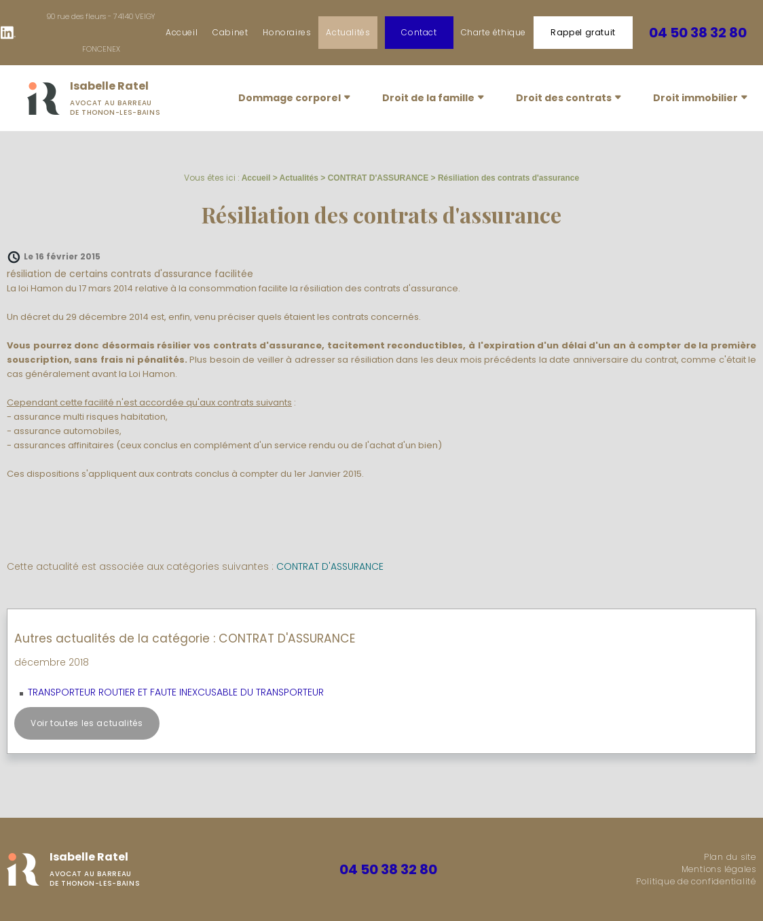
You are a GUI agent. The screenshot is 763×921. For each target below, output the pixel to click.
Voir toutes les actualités (87, 723)
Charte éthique (493, 32)
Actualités (348, 32)
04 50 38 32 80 (698, 32)
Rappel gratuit (583, 32)
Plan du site (730, 857)
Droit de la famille (428, 98)
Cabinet (230, 32)
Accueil (182, 32)
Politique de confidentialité (696, 881)
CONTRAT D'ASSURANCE (378, 178)
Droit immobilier (695, 98)
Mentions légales (719, 869)
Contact (418, 32)
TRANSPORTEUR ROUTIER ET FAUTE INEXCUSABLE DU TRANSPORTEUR (176, 692)
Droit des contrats (564, 98)
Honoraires (287, 32)
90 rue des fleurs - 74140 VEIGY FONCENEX (101, 32)
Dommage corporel (289, 98)
